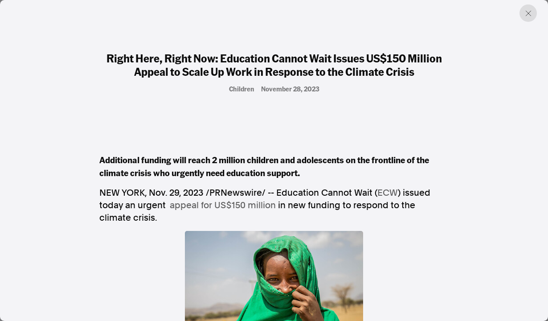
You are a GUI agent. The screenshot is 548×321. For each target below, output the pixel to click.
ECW (387, 192)
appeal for (223, 205)
